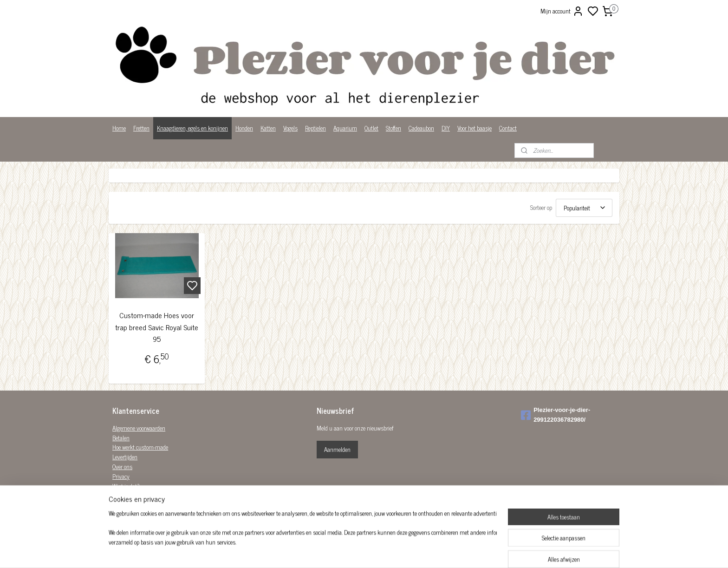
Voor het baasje (474, 128)
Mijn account (562, 11)
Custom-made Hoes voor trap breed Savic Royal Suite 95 (156, 327)
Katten (268, 128)
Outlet (371, 128)
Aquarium (345, 128)
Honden (244, 128)
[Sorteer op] (584, 207)
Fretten (141, 128)
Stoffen (393, 128)
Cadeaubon (421, 128)
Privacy (121, 476)
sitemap (395, 551)
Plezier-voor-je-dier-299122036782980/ (555, 414)
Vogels (290, 128)
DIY (446, 128)
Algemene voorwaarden (138, 428)
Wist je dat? (126, 486)
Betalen (121, 438)
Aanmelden (337, 449)
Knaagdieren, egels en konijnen (192, 128)
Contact (508, 128)
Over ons (122, 466)
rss (409, 551)
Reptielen (315, 128)
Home (119, 128)
